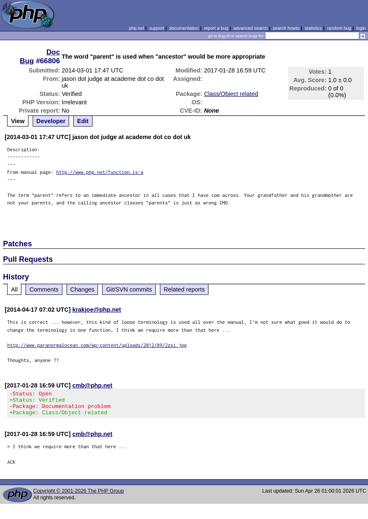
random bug (339, 28)
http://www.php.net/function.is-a (99, 172)
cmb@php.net (92, 385)
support (156, 28)
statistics (313, 28)
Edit (82, 121)
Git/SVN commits (129, 289)
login (361, 28)
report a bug (216, 28)
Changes (82, 289)
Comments (44, 289)
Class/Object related (231, 93)
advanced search (250, 28)
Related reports (184, 289)
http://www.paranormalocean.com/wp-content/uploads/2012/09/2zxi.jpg (97, 345)
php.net (136, 28)
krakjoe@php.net (96, 309)
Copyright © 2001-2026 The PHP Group (78, 496)
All (14, 289)
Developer (51, 121)
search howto (286, 28)
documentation (184, 28)
